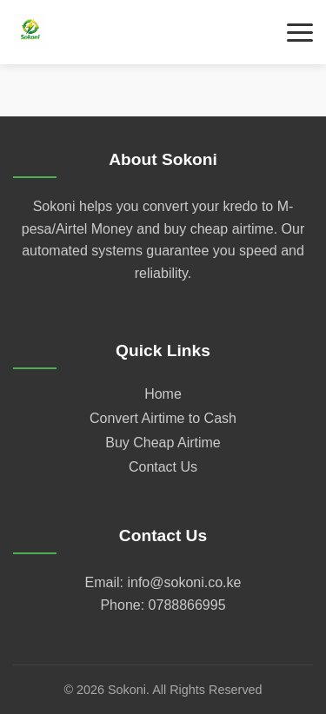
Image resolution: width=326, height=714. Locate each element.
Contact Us (163, 466)
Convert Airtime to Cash (163, 418)
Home (163, 394)
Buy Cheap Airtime (163, 442)
